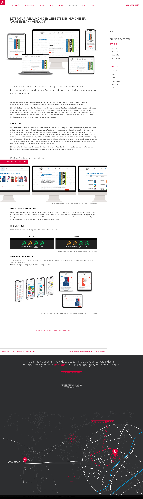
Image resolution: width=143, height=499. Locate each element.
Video (113, 88)
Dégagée (16, 5)
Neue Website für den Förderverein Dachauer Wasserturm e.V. (86, 353)
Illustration (115, 84)
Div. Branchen (116, 58)
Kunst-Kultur (115, 55)
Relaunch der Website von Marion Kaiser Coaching (18, 353)
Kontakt (94, 7)
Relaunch (47, 332)
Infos (60, 7)
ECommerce (67, 332)
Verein (114, 62)
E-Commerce (116, 81)
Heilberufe (115, 51)
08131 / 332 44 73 (132, 5)
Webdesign (29, 7)
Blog (84, 5)
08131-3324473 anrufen (72, 374)
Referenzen (72, 7)
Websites (39, 332)
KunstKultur (57, 332)
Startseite (5, 497)
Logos (41, 7)
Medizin (114, 48)
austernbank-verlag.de (15, 241)
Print (51, 7)
